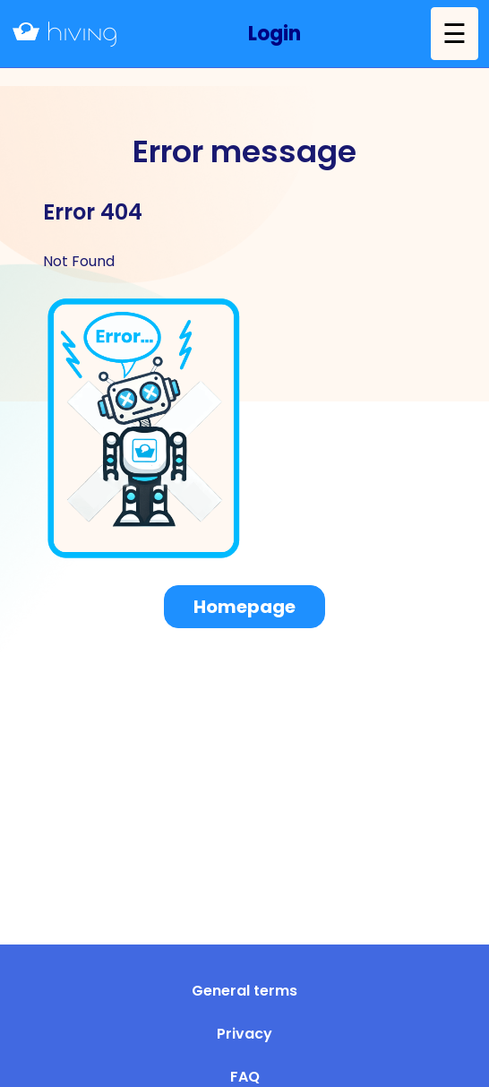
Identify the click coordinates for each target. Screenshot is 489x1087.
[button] (274, 34)
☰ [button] (454, 33)
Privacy (244, 1033)
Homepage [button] (244, 606)
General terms (244, 990)
